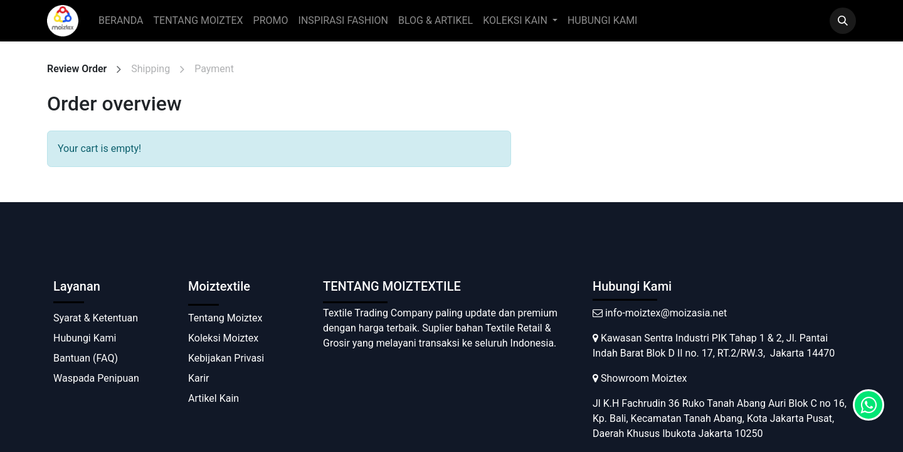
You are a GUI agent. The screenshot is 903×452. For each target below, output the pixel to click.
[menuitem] (121, 20)
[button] (843, 21)
